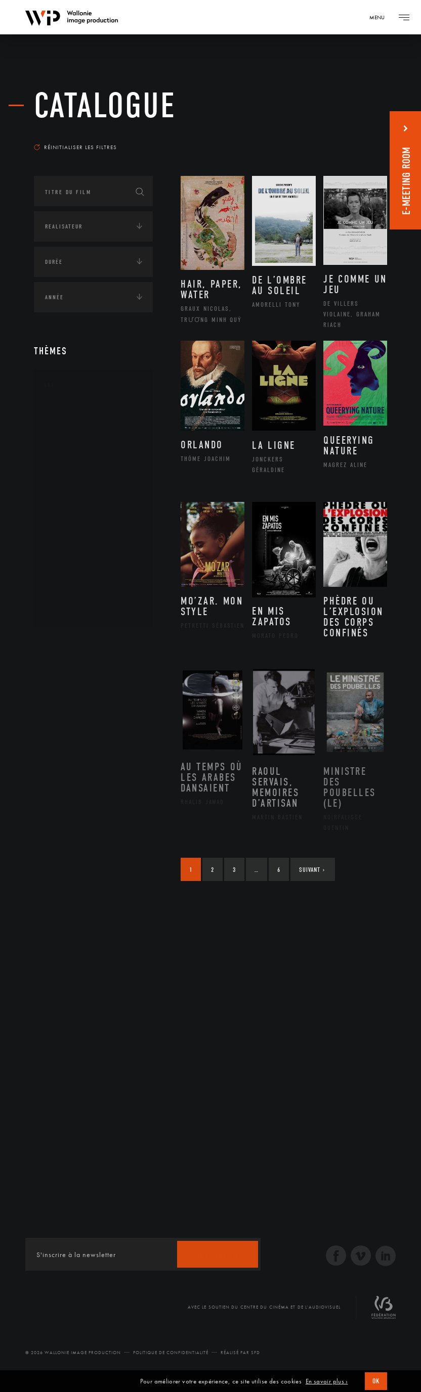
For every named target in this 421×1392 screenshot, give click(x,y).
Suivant (312, 869)
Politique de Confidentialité (170, 1353)
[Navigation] (380, 17)
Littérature (73, 496)
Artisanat (72, 432)
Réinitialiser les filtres (75, 147)
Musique (69, 512)
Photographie (78, 576)
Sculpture (71, 592)
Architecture (77, 415)
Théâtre (67, 609)
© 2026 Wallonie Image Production (73, 1353)
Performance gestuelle (94, 560)
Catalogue (105, 105)
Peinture (69, 544)
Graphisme (72, 480)
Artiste (67, 448)
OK (376, 1381)
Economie (59, 705)
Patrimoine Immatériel (93, 528)
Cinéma (67, 463)
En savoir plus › (327, 1381)
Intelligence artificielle (86, 736)
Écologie (58, 674)
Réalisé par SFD (240, 1353)
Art (49, 385)
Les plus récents (351, 133)
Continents (62, 642)
